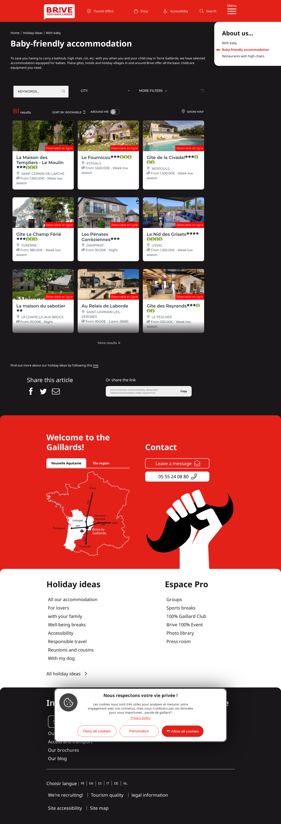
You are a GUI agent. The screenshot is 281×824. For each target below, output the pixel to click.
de (116, 783)
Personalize (139, 731)
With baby (53, 33)
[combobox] (105, 91)
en (91, 783)
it (108, 783)
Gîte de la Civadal (172, 159)
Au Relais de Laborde (105, 306)
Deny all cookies (97, 731)
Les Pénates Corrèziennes (101, 237)
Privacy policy (140, 718)
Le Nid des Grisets (173, 236)
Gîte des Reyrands (173, 308)
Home (15, 33)
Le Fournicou (107, 157)
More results (109, 343)
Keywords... (28, 91)
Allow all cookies (185, 731)
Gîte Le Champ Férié (38, 236)
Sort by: (69, 112)
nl (125, 783)
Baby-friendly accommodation (245, 50)
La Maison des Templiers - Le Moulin (40, 162)
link (95, 365)
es (100, 783)
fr (82, 783)
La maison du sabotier (40, 308)
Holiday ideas (33, 33)
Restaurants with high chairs (243, 56)
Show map (192, 111)
